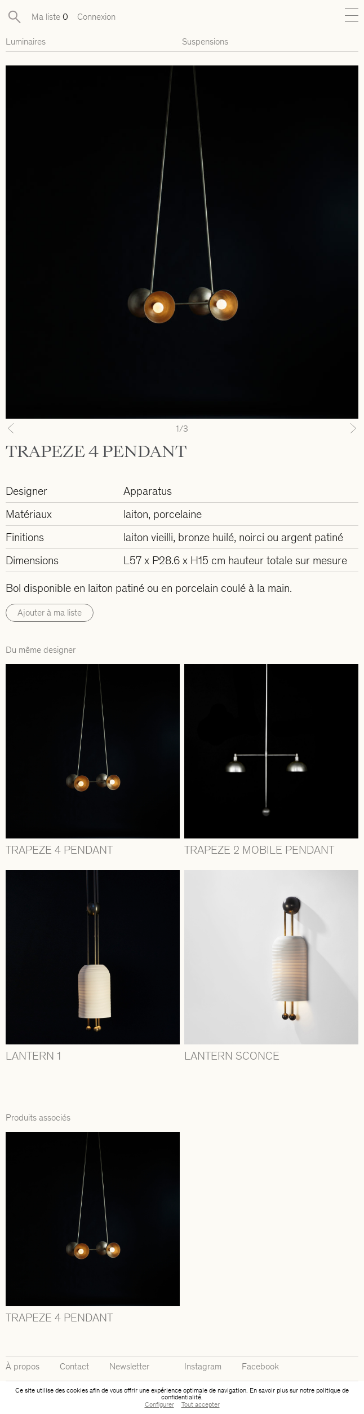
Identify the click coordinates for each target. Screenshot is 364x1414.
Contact (74, 1366)
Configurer (159, 1404)
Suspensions (205, 41)
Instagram (202, 1366)
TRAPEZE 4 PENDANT (59, 850)
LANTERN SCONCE (231, 1055)
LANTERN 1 (33, 1055)
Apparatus (147, 491)
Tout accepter (200, 1404)
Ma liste (50, 16)
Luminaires (26, 41)
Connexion (96, 16)
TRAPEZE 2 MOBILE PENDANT (259, 850)
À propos (22, 1366)
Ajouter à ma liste (49, 612)
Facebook (260, 1366)
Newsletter (129, 1366)
